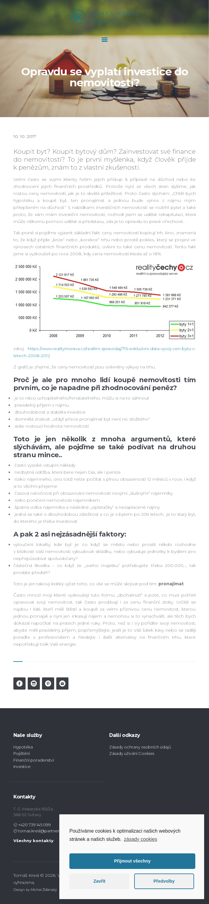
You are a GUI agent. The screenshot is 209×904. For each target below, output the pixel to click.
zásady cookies (140, 839)
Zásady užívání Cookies (131, 753)
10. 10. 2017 (24, 136)
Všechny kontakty (33, 840)
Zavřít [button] (99, 881)
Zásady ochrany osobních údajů (140, 746)
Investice (22, 766)
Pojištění (21, 753)
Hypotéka (23, 746)
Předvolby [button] (164, 881)
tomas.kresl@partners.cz (41, 830)
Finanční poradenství (33, 759)
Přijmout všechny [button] (132, 861)
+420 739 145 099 (34, 824)
